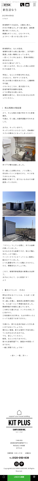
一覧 (19, 355)
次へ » (25, 355)
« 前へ (12, 355)
